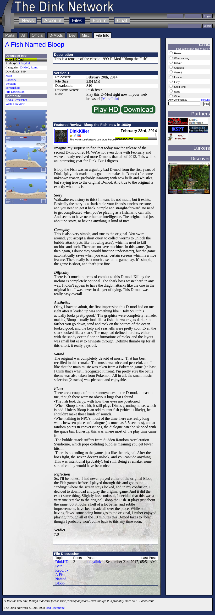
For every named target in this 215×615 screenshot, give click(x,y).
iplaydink (25, 63)
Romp (34, 67)
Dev (72, 35)
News (28, 20)
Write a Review (15, 104)
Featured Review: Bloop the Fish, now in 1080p (92, 125)
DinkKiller (79, 131)
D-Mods (56, 35)
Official (37, 35)
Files (77, 20)
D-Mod (24, 67)
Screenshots (13, 87)
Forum (100, 20)
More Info (110, 99)
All (23, 35)
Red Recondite (55, 608)
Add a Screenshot (16, 100)
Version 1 (61, 73)
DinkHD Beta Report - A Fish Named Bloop (61, 572)
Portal (10, 35)
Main (9, 75)
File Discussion (15, 91)
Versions (11, 83)
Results (205, 99)
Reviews (11, 79)
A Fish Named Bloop (34, 44)
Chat (122, 20)
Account (52, 20)
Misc (86, 35)
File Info (102, 35)
